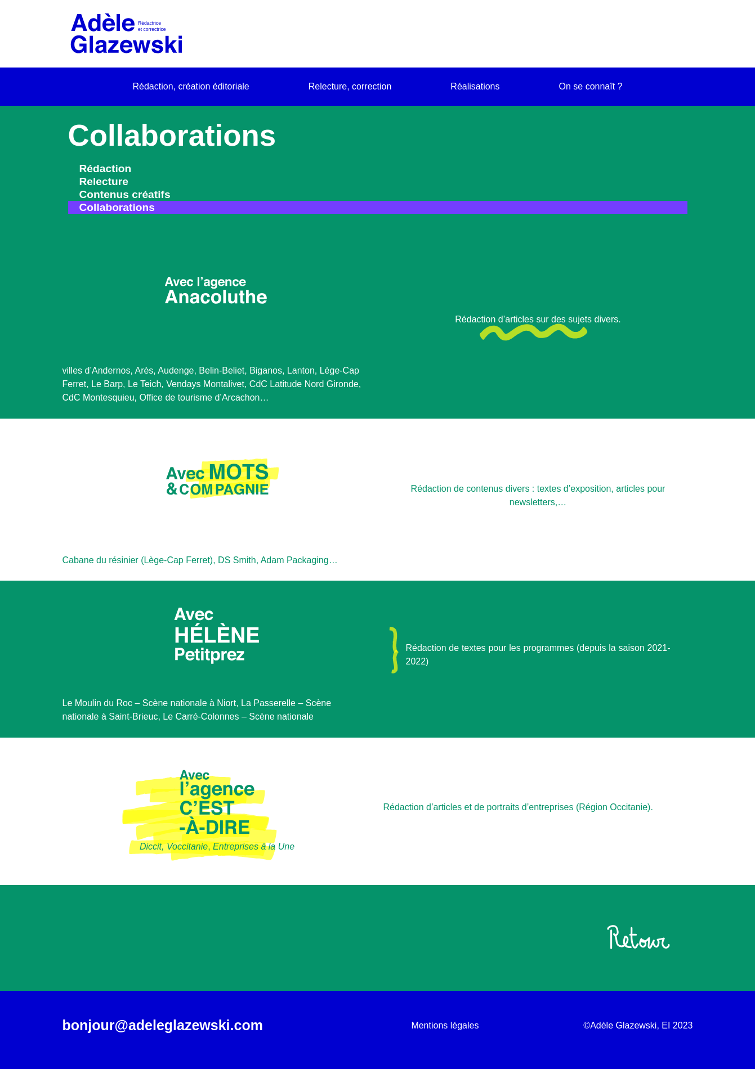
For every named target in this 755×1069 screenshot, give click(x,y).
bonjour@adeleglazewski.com (162, 1025)
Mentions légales (445, 1025)
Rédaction (105, 168)
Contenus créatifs (125, 194)
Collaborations (117, 207)
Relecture (103, 181)
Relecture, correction (350, 86)
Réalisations (474, 86)
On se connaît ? (591, 86)
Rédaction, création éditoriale (191, 86)
